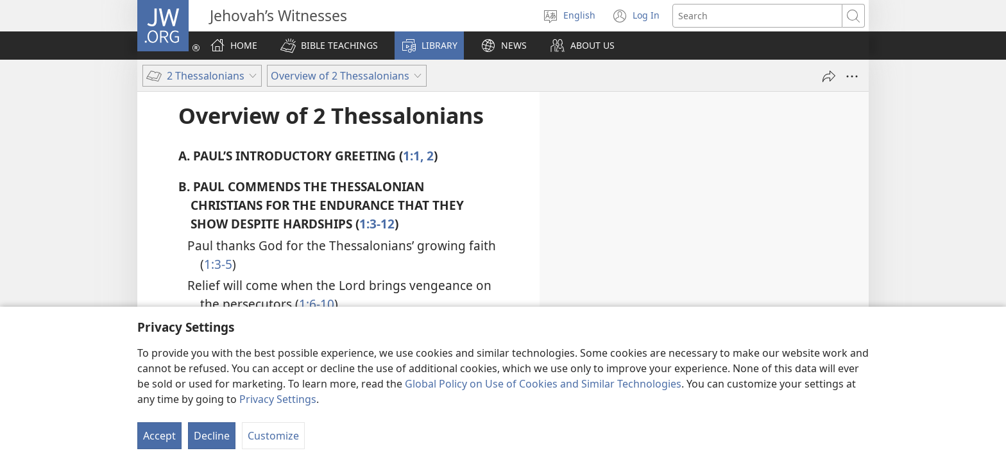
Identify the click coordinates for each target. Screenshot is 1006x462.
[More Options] (852, 76)
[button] (329, 45)
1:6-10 (316, 303)
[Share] (828, 76)
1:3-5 (218, 264)
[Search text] (757, 16)
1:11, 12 (404, 344)
